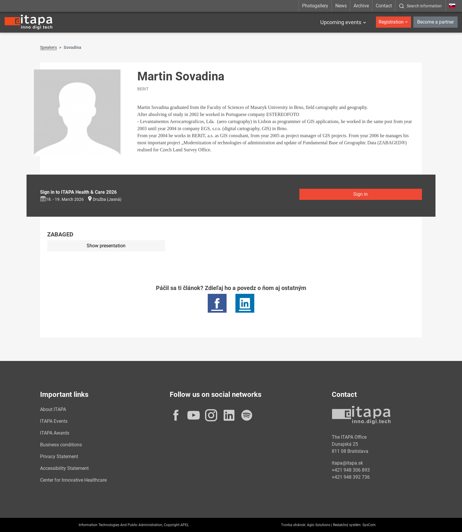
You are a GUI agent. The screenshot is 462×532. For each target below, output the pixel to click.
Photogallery (315, 6)
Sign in (360, 194)
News (341, 6)
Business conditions (61, 445)
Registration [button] (391, 22)
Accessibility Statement (64, 468)
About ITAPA (53, 409)
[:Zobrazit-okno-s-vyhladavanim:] (420, 6)
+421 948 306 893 (351, 470)
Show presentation (106, 245)
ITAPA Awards (54, 433)
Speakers (48, 47)
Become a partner (435, 22)
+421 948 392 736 (351, 477)
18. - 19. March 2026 (62, 199)
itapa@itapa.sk (347, 463)
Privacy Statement (59, 456)
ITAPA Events (53, 421)
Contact (384, 6)
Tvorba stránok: (293, 525)
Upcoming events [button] (340, 22)
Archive (361, 6)
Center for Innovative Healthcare (73, 480)
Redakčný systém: (347, 525)
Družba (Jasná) (107, 199)
